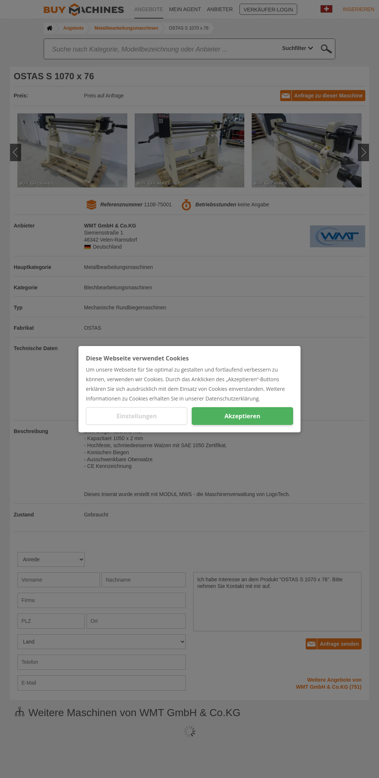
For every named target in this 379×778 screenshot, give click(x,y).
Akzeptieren (242, 416)
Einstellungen (137, 416)
